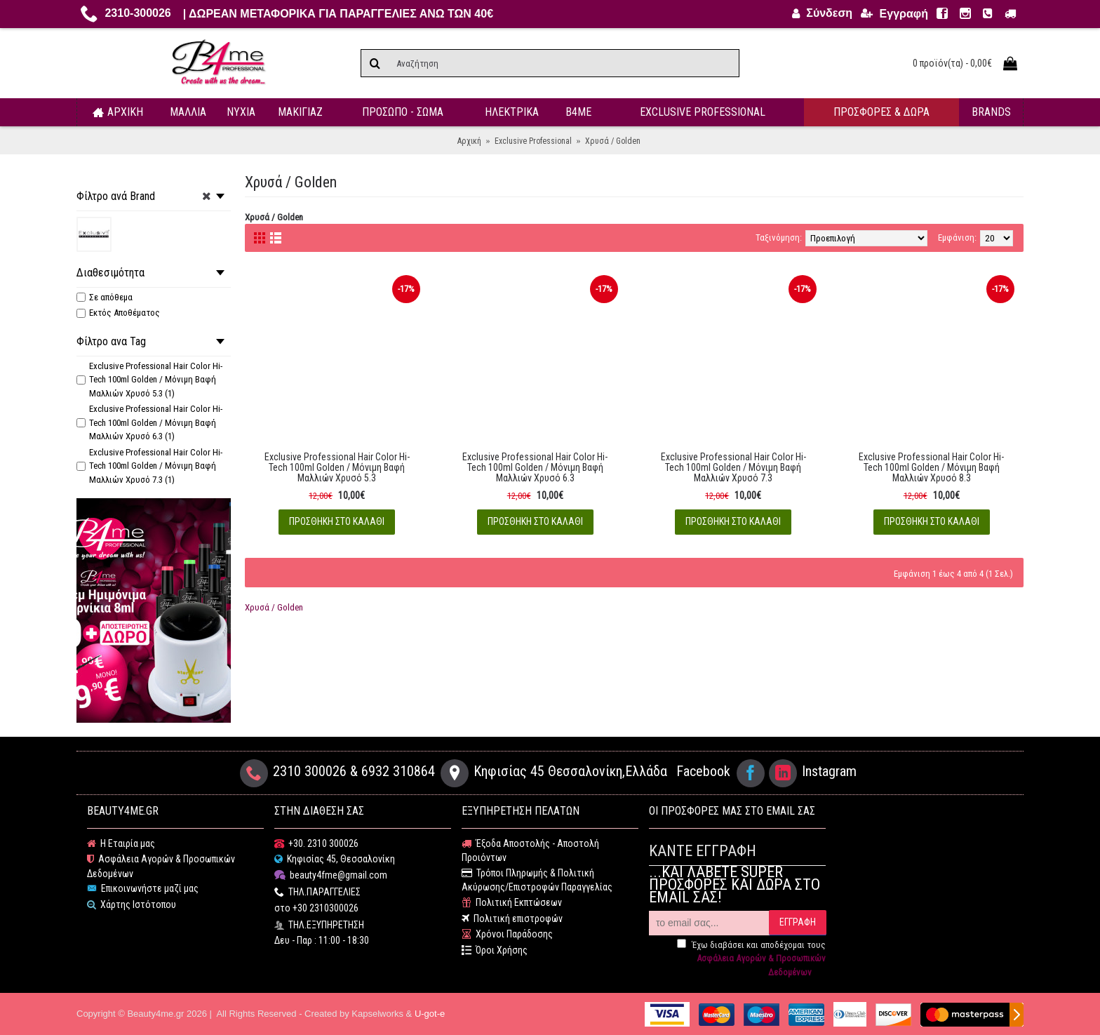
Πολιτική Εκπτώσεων (512, 903)
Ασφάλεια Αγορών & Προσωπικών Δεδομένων (161, 866)
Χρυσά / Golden (274, 607)
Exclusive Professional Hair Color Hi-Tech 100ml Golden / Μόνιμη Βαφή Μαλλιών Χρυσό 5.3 (337, 467)
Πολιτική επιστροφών (512, 919)
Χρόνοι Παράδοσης (507, 934)
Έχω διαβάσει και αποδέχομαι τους (751, 958)
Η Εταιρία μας (121, 844)
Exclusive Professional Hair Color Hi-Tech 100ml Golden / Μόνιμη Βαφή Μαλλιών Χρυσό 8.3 (931, 467)
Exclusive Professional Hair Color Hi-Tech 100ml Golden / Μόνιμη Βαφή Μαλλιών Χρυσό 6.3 (535, 467)
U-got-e (430, 1013)
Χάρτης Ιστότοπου (131, 905)
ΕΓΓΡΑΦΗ (797, 922)
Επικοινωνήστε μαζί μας (143, 889)
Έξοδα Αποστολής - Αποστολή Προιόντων (530, 851)
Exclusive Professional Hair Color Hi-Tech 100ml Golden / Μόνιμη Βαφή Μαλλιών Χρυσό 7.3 (733, 467)
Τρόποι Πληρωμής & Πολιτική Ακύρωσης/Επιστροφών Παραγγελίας (537, 880)
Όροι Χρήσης (495, 950)
